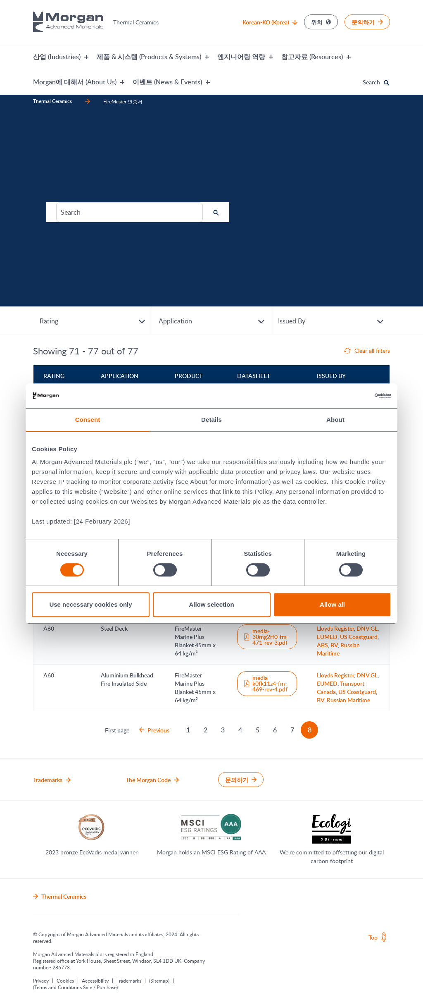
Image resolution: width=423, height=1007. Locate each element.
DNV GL (367, 628)
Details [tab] (211, 419)
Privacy (41, 980)
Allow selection (211, 604)
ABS (322, 645)
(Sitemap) (159, 980)
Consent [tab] (87, 419)
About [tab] (335, 419)
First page (117, 730)
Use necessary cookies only (90, 604)
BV (334, 645)
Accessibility (95, 980)
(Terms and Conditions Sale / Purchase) (75, 987)
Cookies (65, 980)
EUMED (327, 637)
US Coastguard (359, 637)
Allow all (332, 604)
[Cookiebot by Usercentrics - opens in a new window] (355, 396)
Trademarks (128, 980)
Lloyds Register (335, 628)
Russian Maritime (338, 649)
